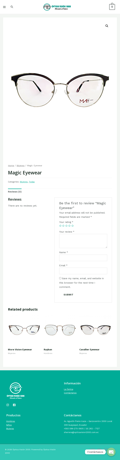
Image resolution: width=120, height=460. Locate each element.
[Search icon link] (12, 7)
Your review (66, 231)
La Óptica (68, 389)
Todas (32, 182)
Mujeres (21, 165)
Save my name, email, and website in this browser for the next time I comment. (81, 282)
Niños (9, 425)
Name (63, 252)
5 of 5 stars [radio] (72, 226)
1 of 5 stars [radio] (60, 226)
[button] (107, 26)
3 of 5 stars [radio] (66, 226)
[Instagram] (7, 405)
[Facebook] (14, 405)
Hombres (10, 421)
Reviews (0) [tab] (15, 191)
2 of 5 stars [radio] (63, 226)
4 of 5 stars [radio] (69, 226)
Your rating (66, 222)
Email (63, 265)
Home (11, 165)
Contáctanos (70, 393)
